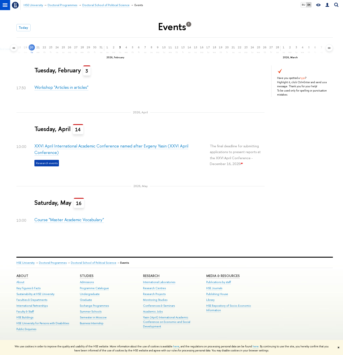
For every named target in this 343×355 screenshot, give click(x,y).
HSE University (25, 263)
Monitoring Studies (155, 300)
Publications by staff (218, 282)
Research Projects (154, 294)
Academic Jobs (153, 311)
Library (210, 300)
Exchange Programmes (94, 306)
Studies (87, 275)
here (176, 346)
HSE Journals (214, 288)
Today (23, 27)
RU (303, 4)
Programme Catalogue (94, 288)
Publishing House (217, 294)
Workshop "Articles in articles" (61, 87)
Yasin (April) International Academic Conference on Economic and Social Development (166, 321)
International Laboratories (159, 282)
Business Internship (91, 323)
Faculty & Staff (25, 311)
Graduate (86, 300)
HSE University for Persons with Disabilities (42, 323)
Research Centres (154, 288)
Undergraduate (90, 294)
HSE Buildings (24, 317)
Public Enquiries (26, 329)
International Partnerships (32, 306)
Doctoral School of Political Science (93, 263)
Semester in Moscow (93, 317)
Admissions (87, 282)
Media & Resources (223, 275)
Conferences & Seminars (159, 306)
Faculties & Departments (31, 300)
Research (151, 275)
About (22, 275)
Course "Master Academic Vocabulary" (69, 220)
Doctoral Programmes (53, 263)
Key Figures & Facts (28, 288)
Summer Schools (90, 311)
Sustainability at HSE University (35, 294)
